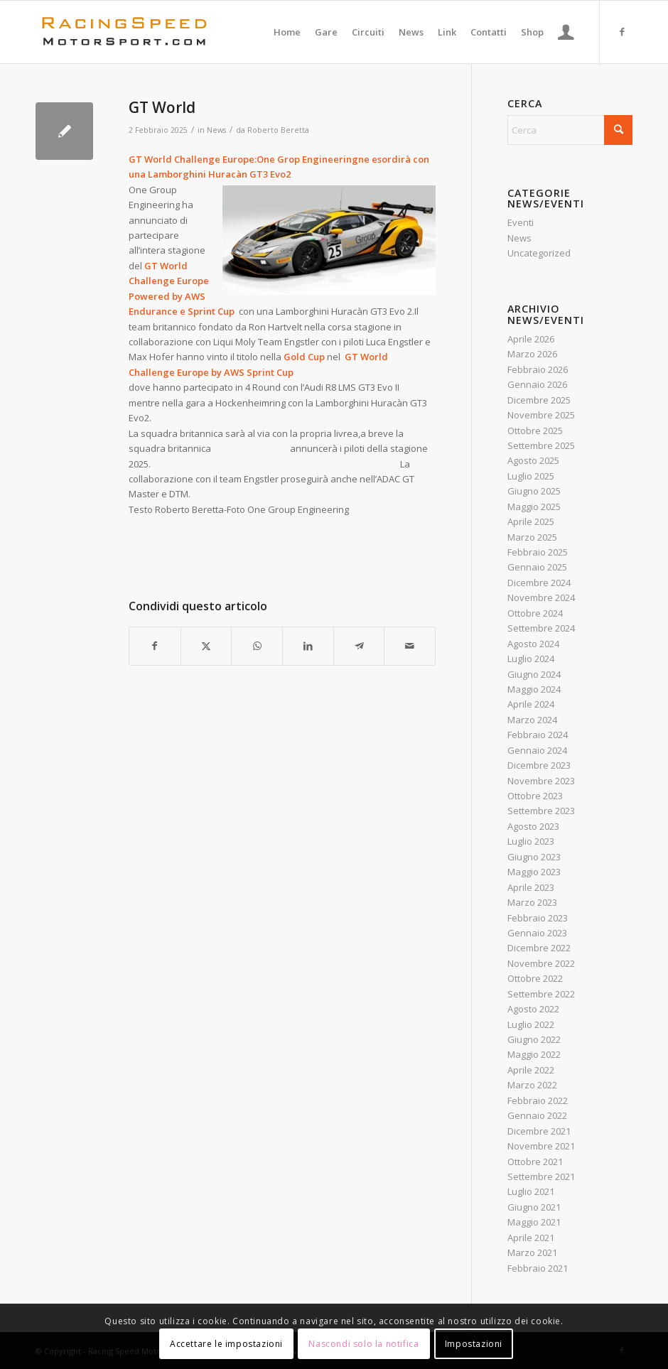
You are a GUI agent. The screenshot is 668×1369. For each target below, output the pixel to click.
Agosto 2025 (533, 460)
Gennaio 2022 (537, 1115)
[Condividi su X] (206, 645)
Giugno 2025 (534, 491)
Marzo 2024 (532, 719)
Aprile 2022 (530, 1070)
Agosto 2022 (533, 1008)
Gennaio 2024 (537, 750)
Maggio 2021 (534, 1222)
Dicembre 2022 (539, 947)
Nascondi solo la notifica (363, 1344)
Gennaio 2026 (537, 384)
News (216, 130)
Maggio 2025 (534, 506)
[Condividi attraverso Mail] (409, 645)
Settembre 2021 (541, 1176)
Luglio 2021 (530, 1191)
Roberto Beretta (278, 130)
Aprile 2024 (530, 704)
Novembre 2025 (541, 414)
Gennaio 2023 (537, 932)
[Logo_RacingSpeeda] (124, 32)
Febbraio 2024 (537, 734)
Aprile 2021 (530, 1237)
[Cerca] (569, 130)
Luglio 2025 (530, 476)
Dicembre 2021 (539, 1131)
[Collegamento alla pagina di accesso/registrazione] (566, 32)
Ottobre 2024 (535, 613)
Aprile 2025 (530, 521)
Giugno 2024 (534, 674)
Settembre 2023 (541, 810)
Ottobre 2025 (535, 430)
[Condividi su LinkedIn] (308, 645)
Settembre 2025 (541, 445)
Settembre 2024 (541, 628)
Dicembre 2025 (539, 400)
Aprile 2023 (530, 887)
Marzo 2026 (532, 353)
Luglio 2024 (530, 658)
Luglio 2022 (530, 1024)
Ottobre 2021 (535, 1161)
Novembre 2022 (541, 963)
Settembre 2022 (541, 993)
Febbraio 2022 (537, 1100)
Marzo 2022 (532, 1084)
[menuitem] (287, 32)
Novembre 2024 (541, 597)
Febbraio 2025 (537, 552)
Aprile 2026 (530, 338)
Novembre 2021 (541, 1146)
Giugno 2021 (534, 1207)
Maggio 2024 (534, 689)
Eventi (520, 222)
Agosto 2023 (533, 826)
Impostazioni (473, 1344)
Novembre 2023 (541, 780)
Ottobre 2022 (535, 978)
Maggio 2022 (534, 1054)
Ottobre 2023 (535, 795)
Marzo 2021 (532, 1252)
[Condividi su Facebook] (155, 645)
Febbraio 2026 (537, 369)
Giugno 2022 (534, 1039)
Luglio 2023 (530, 841)
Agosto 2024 (533, 643)
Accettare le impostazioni (226, 1344)
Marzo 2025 (532, 537)
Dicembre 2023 (539, 765)
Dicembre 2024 (539, 582)
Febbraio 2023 (537, 917)
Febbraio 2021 (537, 1268)
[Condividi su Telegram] (359, 645)
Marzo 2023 (532, 902)
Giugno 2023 (534, 856)
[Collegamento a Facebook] (621, 31)
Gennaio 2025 (537, 567)
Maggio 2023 (534, 871)
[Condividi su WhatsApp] (257, 645)
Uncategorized (539, 253)
